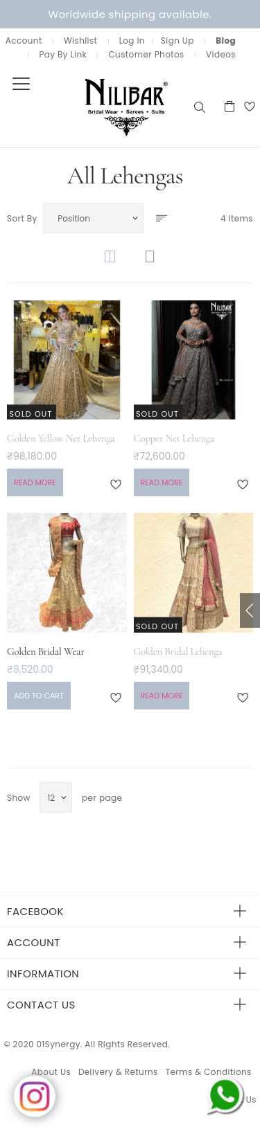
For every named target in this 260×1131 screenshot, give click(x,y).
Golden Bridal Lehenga (178, 651)
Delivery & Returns (118, 1072)
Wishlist (80, 40)
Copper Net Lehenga (174, 438)
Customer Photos (146, 54)
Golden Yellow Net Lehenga (60, 438)
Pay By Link (63, 54)
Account (24, 40)
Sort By (22, 218)
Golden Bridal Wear (45, 651)
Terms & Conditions (209, 1072)
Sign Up (177, 40)
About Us (51, 1072)
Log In (132, 40)
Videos (221, 54)
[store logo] (95, 106)
